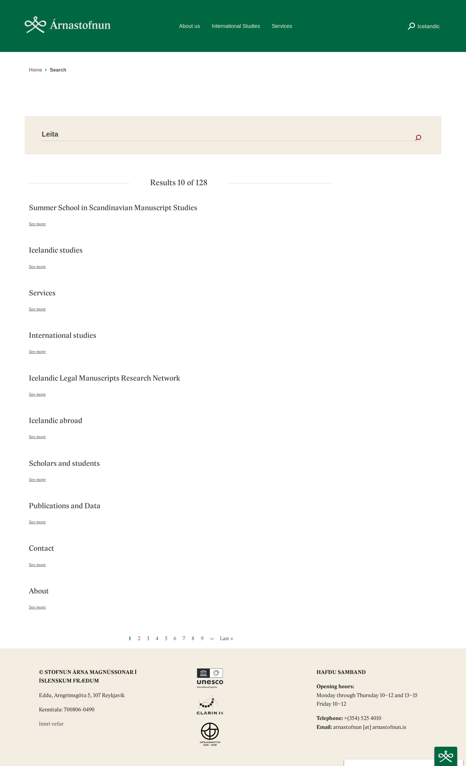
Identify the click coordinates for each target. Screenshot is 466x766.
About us (189, 26)
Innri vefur (51, 724)
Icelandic (429, 26)
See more (37, 224)
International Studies (236, 26)
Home (35, 70)
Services (282, 26)
